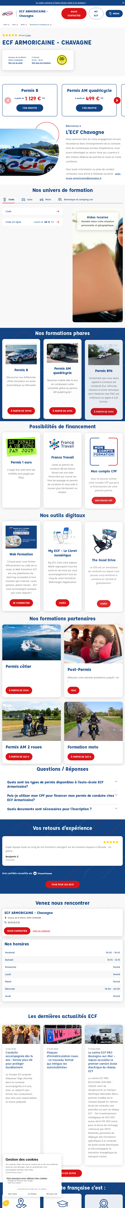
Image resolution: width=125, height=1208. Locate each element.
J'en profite (30, 107)
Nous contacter (74, 13)
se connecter (21, 611)
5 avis (28, 35)
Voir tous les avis (63, 884)
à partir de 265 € (19, 765)
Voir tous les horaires (41, 63)
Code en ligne (32, 222)
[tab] (8, 199)
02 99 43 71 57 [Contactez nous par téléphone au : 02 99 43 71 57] (14, 922)
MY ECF (96, 13)
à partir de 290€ (19, 698)
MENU (114, 13)
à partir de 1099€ (21, 419)
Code (32, 211)
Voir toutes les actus (62, 1173)
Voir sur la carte (15, 63)
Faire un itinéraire (41, 931)
